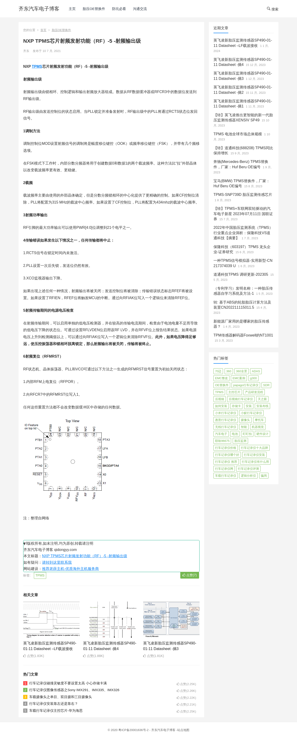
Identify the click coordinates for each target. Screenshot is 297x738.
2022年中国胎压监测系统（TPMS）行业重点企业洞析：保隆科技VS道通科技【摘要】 (243, 233)
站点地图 (183, 730)
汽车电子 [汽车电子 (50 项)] (221, 434)
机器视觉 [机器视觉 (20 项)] (258, 427)
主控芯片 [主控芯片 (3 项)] (234, 392)
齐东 (26, 51)
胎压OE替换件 (94, 9)
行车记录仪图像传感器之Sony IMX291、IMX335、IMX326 (74, 690)
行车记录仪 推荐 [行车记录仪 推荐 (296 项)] (226, 461)
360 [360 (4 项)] (228, 371)
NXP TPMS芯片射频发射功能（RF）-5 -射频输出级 (84, 556)
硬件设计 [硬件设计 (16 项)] (262, 434)
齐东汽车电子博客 (39, 9)
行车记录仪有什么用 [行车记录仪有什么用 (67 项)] (255, 461)
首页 (43, 30)
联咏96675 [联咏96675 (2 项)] (222, 441)
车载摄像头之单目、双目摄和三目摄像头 (60, 697)
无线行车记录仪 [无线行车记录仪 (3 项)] (225, 427)
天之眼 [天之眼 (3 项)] (262, 399)
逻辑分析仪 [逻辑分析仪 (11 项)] (248, 475)
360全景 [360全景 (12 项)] (241, 371)
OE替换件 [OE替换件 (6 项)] (222, 385)
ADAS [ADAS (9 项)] (256, 371)
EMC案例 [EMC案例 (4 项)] (238, 378)
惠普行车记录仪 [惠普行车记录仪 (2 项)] (225, 420)
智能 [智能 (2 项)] (244, 427)
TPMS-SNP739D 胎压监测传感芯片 (242, 195)
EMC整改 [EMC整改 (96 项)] (221, 378)
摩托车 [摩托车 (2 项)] (259, 420)
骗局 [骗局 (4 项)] (264, 475)
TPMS (37, 66)
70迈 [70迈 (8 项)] (218, 371)
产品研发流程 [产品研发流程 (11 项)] (254, 392)
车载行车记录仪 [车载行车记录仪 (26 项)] (225, 475)
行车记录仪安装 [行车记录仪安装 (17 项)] (254, 454)
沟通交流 (140, 9)
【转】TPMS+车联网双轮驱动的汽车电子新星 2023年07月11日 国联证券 (243, 214)
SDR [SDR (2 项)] (266, 385)
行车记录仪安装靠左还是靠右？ (53, 704)
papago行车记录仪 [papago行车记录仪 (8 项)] (245, 385)
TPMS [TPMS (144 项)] (219, 392)
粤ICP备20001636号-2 (133, 730)
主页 (72, 9)
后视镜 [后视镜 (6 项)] (219, 399)
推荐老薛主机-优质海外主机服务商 (70, 569)
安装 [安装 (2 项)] (249, 406)
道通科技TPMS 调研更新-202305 (240, 274)
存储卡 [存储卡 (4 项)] (236, 406)
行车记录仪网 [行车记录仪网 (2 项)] (224, 468)
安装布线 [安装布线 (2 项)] (262, 406)
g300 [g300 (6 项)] (253, 378)
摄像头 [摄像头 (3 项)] (245, 420)
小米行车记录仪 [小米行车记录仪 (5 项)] (225, 413)
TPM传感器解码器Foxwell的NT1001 (243, 335)
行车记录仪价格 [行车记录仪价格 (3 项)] (225, 448)
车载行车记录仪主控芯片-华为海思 (56, 710)
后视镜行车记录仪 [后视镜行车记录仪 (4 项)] (241, 399)
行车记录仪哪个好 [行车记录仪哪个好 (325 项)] (227, 454)
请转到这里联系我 (57, 562)
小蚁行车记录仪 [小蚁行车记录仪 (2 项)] (251, 413)
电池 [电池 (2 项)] (235, 434)
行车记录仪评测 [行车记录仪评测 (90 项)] (248, 468)
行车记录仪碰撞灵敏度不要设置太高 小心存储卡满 (68, 683)
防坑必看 (119, 9)
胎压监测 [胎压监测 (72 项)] (240, 441)
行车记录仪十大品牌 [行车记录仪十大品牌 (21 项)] (254, 448)
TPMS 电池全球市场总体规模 (237, 134)
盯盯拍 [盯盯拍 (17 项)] (247, 434)
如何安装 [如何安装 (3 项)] (221, 406)
